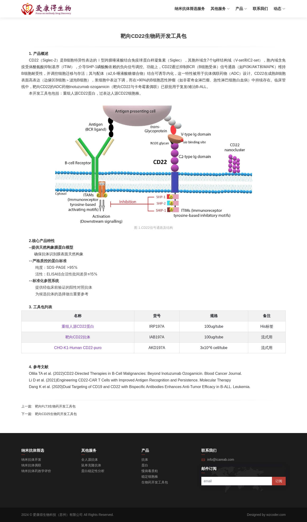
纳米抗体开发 (31, 459)
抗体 (144, 459)
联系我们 (260, 9)
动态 (279, 9)
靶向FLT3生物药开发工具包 (55, 406)
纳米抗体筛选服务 (190, 9)
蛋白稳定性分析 (92, 471)
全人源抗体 (89, 459)
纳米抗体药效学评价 (36, 471)
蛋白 (144, 465)
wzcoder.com (276, 515)
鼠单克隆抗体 (91, 465)
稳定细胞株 (149, 476)
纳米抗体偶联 (31, 465)
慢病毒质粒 (149, 471)
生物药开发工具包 (154, 482)
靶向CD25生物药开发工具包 (56, 414)
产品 (241, 9)
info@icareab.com (220, 459)
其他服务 (220, 9)
